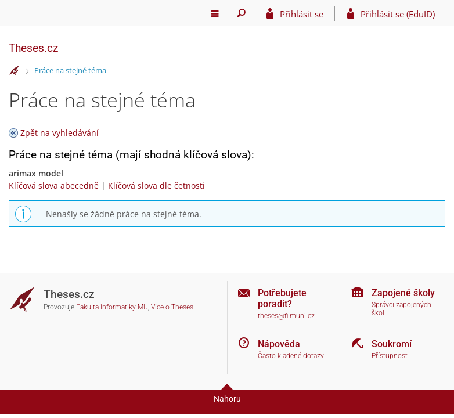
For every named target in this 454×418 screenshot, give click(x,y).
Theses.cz (33, 48)
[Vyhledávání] (241, 13)
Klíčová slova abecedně (54, 185)
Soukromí (392, 343)
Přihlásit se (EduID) (398, 14)
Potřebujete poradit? (282, 298)
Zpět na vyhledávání (59, 132)
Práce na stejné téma (70, 70)
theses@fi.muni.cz (286, 316)
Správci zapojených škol (401, 309)
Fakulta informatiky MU (112, 307)
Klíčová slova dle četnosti (156, 185)
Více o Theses (172, 307)
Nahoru (227, 398)
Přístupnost (390, 356)
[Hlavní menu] (215, 13)
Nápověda (279, 343)
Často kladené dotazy (291, 356)
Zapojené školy (403, 292)
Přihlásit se (301, 14)
